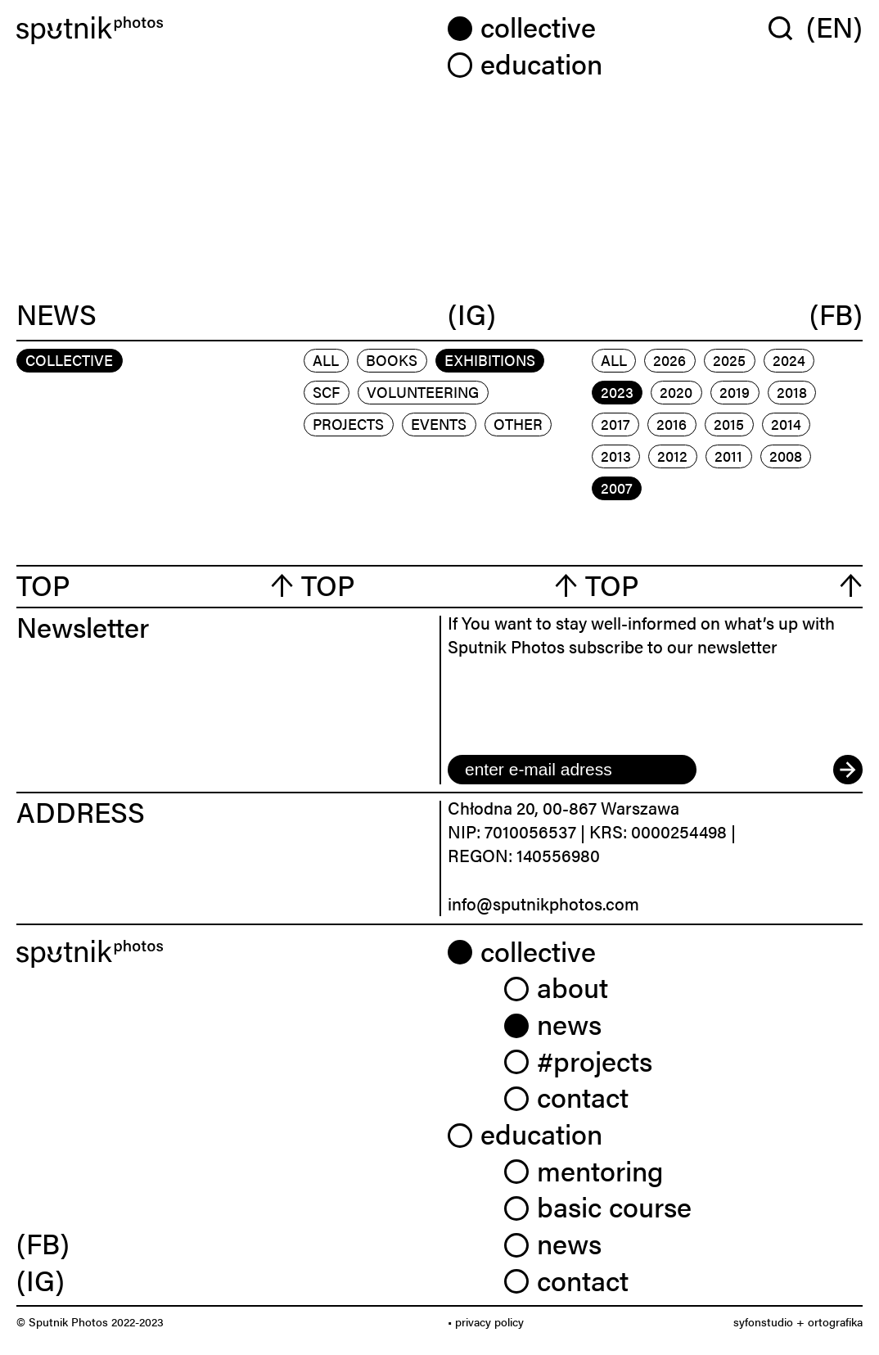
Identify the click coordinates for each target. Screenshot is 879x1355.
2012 (672, 455)
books (391, 360)
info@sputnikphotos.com (543, 903)
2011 (728, 455)
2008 (785, 455)
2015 (729, 423)
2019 (734, 392)
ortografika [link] (835, 1321)
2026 (669, 360)
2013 (616, 455)
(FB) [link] (43, 1242)
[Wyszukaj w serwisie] (787, 27)
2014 (786, 423)
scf (326, 392)
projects (348, 423)
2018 (792, 392)
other (518, 423)
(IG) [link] (40, 1279)
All (326, 360)
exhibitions (489, 360)
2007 (617, 487)
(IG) (472, 314)
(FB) (836, 314)
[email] (572, 769)
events (439, 423)
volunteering (423, 392)
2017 (615, 423)
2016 (671, 423)
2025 (729, 360)
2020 (676, 392)
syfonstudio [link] (763, 1321)
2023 (617, 392)
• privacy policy (486, 1321)
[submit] (848, 769)
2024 (789, 360)
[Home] (223, 30)
